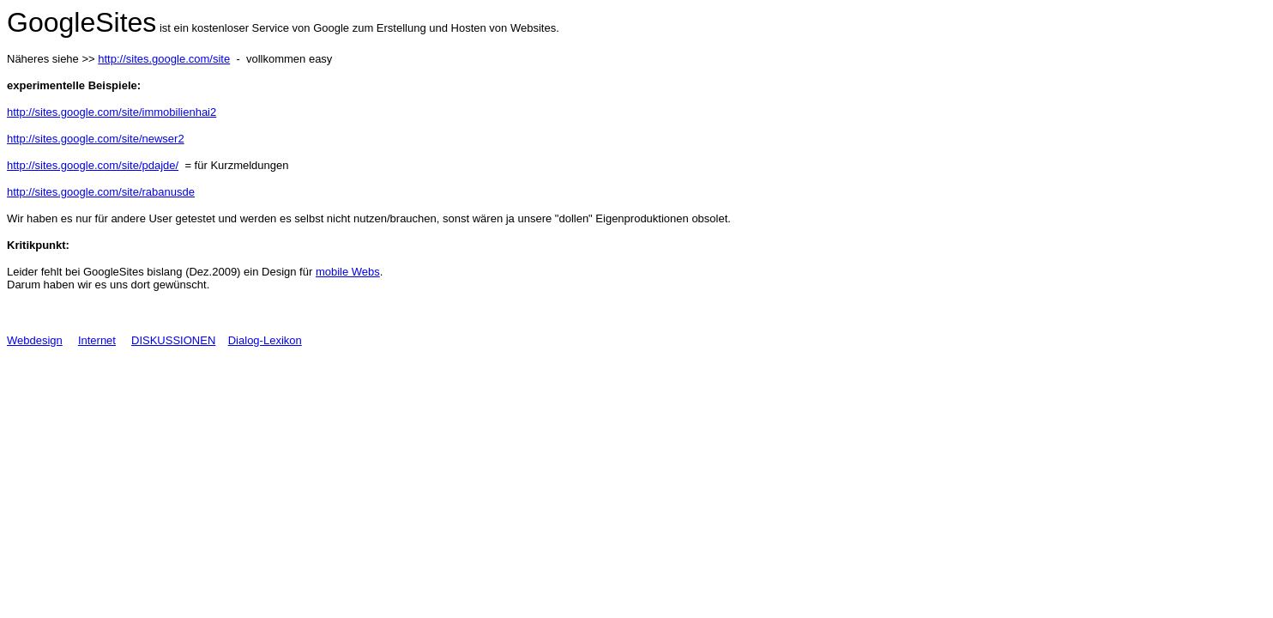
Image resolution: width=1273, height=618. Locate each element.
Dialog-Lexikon (265, 340)
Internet (97, 340)
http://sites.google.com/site (164, 58)
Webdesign (35, 340)
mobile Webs (348, 271)
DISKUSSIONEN (173, 340)
